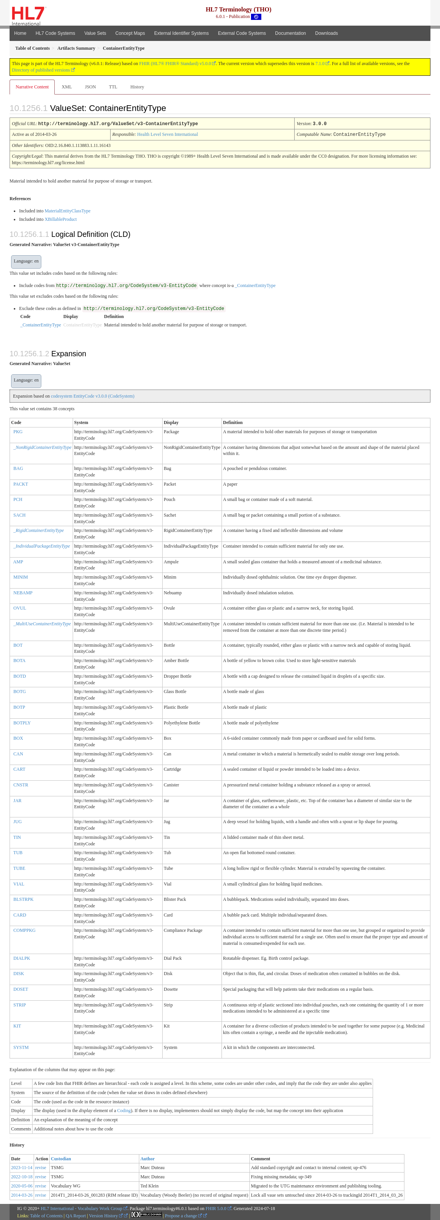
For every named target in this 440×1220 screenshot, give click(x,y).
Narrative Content (32, 87)
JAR (17, 799)
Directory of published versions (41, 70)
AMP (18, 561)
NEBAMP (23, 592)
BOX (18, 737)
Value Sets (95, 33)
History (137, 87)
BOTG (19, 690)
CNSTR (20, 784)
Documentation (290, 33)
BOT (18, 644)
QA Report (76, 1215)
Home (20, 33)
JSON (90, 87)
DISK (18, 972)
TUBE (19, 867)
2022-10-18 (22, 1176)
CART (19, 768)
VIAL (18, 883)
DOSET (20, 988)
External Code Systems (242, 33)
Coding (123, 1109)
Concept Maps (130, 33)
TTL (113, 87)
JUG (17, 821)
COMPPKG (24, 929)
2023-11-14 (22, 1166)
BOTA (19, 659)
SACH (19, 514)
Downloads (326, 33)
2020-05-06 (22, 1185)
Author (147, 1158)
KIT (17, 1025)
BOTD (19, 675)
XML (67, 87)
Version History (106, 1215)
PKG (18, 431)
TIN (17, 836)
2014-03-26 (22, 1194)
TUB (18, 852)
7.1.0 (319, 63)
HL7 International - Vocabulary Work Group (81, 1207)
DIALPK (21, 957)
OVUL (19, 607)
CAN (18, 753)
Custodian (61, 1158)
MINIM (20, 576)
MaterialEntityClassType (68, 210)
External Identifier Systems (181, 33)
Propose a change (183, 1215)
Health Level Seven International (167, 134)
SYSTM (21, 1046)
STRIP (19, 1004)
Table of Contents (46, 1215)
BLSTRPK (23, 898)
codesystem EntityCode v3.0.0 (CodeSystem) (92, 395)
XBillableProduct (61, 218)
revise (40, 1166)
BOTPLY (22, 722)
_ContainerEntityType (255, 284)
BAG (18, 467)
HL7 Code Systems (55, 33)
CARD (19, 914)
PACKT (20, 483)
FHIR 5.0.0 (215, 1207)
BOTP (19, 706)
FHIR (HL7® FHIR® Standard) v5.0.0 (175, 63)
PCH (17, 498)
